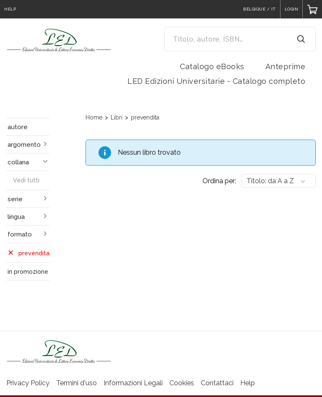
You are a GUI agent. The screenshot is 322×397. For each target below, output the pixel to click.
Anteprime (285, 66)
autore (18, 127)
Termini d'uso (76, 383)
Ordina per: (219, 181)
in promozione (28, 271)
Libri (116, 117)
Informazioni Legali (133, 383)
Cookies (181, 383)
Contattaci (217, 383)
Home (94, 117)
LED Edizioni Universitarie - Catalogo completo (216, 81)
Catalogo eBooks (212, 66)
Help (247, 383)
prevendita (145, 117)
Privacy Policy (27, 383)
